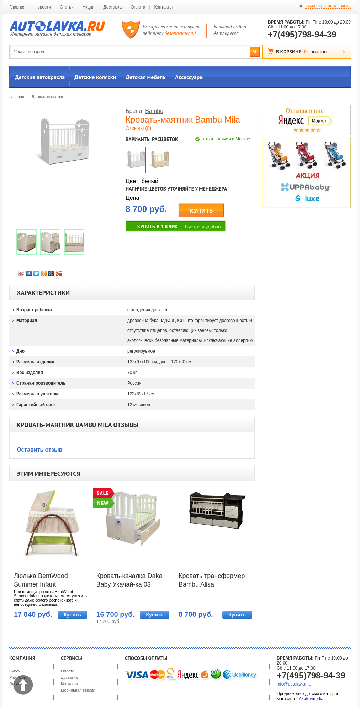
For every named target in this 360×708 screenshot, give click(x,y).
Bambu (154, 111)
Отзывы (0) (138, 128)
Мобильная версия (78, 690)
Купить (72, 615)
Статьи (67, 7)
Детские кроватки (47, 96)
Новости (43, 7)
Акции (89, 7)
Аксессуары (189, 76)
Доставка (113, 7)
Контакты (163, 7)
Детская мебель (145, 76)
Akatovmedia (311, 698)
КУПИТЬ (201, 211)
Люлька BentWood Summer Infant (41, 580)
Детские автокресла (40, 76)
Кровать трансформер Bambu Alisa (212, 580)
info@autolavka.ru (294, 684)
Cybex (14, 671)
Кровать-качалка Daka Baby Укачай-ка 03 (129, 580)
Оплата (138, 7)
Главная (17, 7)
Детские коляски (95, 76)
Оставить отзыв (40, 450)
